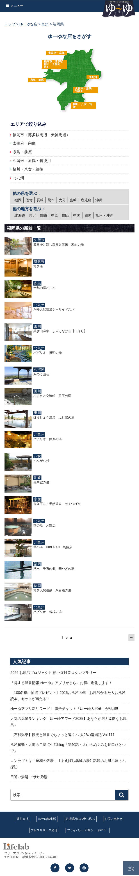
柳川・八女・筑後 (82, 105)
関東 (43, 215)
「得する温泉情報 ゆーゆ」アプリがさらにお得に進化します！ (61, 683)
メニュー (14, 6)
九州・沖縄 (104, 215)
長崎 (40, 200)
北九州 (93, 77)
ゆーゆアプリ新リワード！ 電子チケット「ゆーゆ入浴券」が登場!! (64, 709)
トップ (10, 24)
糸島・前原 (37, 79)
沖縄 (99, 200)
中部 (54, 215)
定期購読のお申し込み (80, 818)
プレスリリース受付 (44, 830)
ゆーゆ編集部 (47, 818)
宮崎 (73, 200)
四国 (87, 215)
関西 (65, 215)
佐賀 (29, 200)
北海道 (19, 215)
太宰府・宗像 (56, 52)
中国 (76, 215)
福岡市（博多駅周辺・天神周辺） (53, 64)
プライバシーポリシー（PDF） (87, 830)
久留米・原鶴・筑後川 (84, 90)
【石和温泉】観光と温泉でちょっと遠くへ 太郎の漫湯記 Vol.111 (62, 735)
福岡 (18, 200)
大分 (62, 200)
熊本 (51, 200)
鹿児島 (86, 200)
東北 (32, 215)
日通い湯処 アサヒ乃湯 (28, 777)
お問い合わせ (113, 818)
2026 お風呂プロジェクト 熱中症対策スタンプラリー (53, 673)
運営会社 (22, 818)
